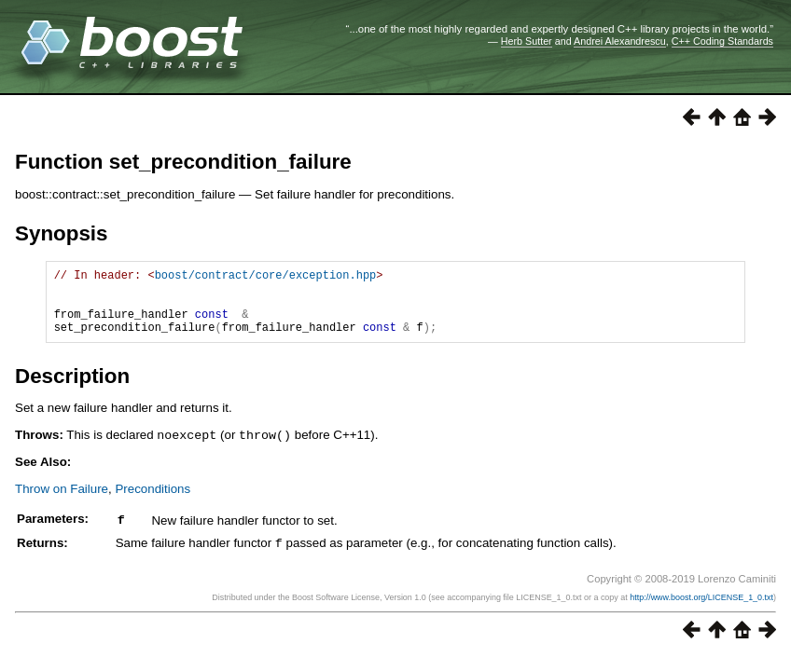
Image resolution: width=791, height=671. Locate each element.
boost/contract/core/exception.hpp (266, 277)
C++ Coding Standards (722, 41)
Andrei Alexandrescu (620, 41)
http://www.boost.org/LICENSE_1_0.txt (701, 609)
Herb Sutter (526, 41)
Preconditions (152, 502)
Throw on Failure (61, 502)
